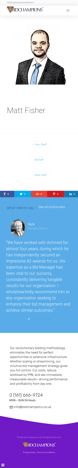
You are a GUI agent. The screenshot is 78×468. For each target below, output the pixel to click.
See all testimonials (52, 206)
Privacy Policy (29, 452)
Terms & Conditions (46, 452)
